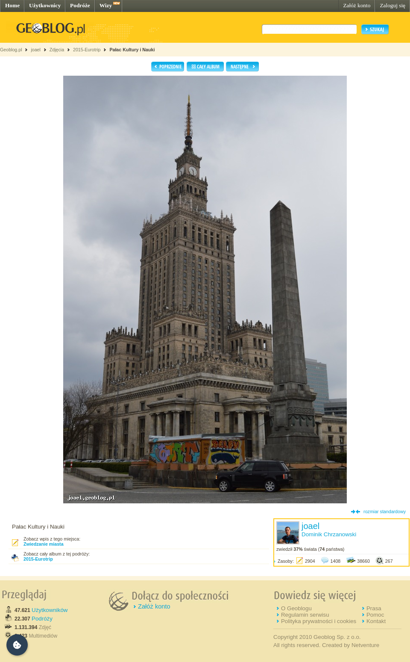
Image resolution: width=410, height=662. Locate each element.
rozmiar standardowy (384, 511)
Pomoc (375, 615)
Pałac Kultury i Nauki (132, 49)
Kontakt (376, 621)
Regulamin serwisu (305, 615)
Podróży (42, 618)
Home (12, 5)
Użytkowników (49, 610)
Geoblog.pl (11, 49)
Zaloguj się (392, 5)
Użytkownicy (45, 5)
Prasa (373, 608)
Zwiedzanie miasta (43, 544)
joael (36, 49)
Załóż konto (356, 5)
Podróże (80, 5)
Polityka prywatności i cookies (318, 621)
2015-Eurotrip (87, 49)
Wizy (106, 5)
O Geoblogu (296, 608)
